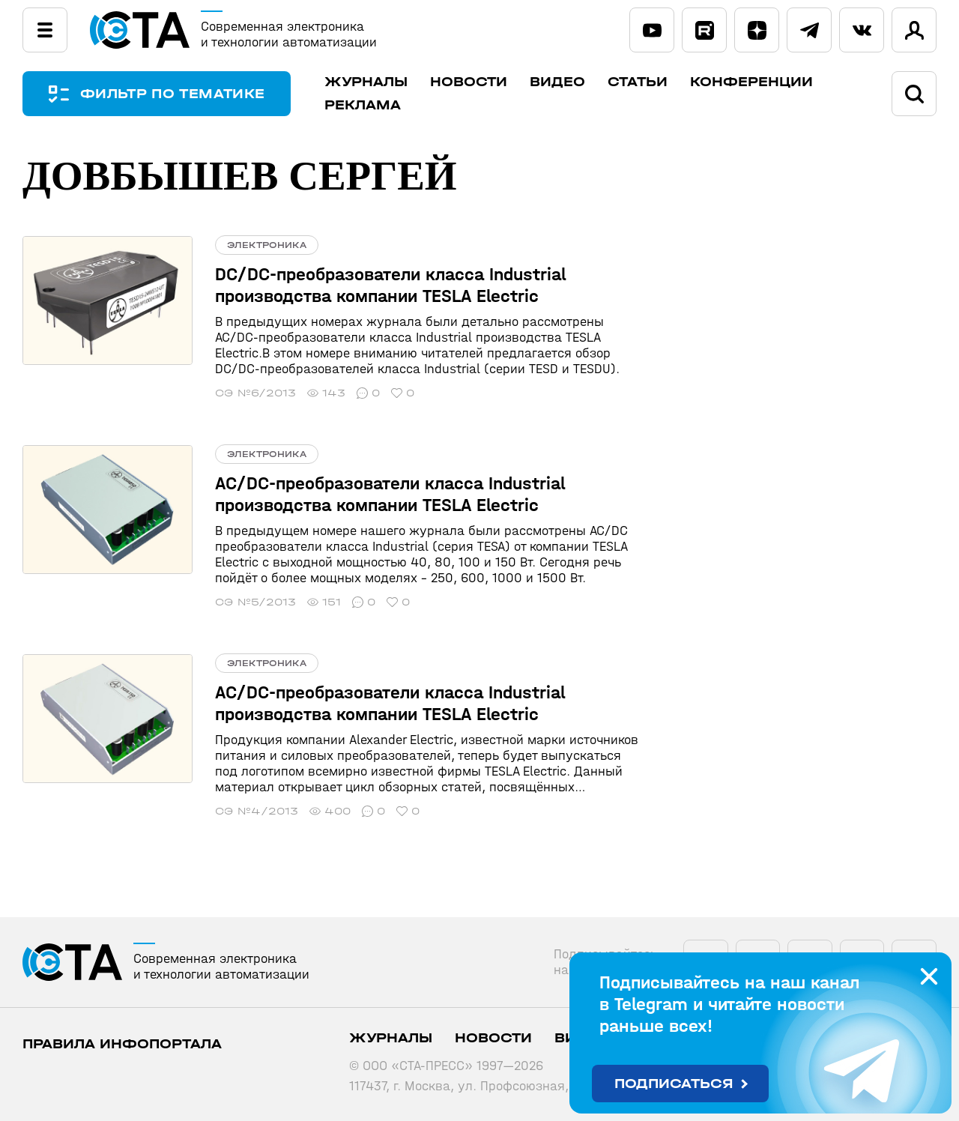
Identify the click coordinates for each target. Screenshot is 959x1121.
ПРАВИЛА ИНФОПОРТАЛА (122, 1044)
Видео (557, 82)
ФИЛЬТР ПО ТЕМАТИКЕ (172, 94)
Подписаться (673, 1084)
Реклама (362, 105)
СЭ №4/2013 (256, 811)
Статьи (638, 82)
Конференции (751, 82)
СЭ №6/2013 (255, 393)
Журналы (366, 82)
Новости (468, 82)
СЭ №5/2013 (255, 602)
